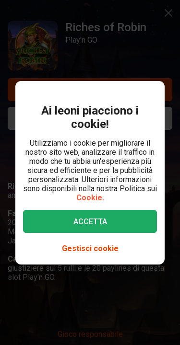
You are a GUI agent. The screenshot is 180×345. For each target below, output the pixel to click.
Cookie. (90, 197)
